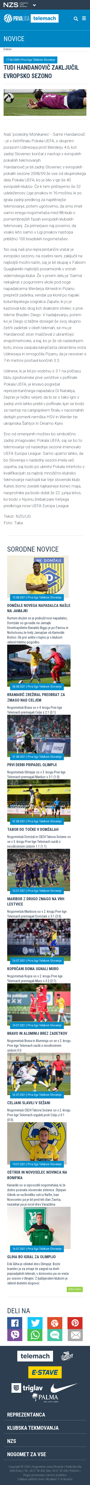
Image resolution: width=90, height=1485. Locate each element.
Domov (8, 49)
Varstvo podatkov (56, 1475)
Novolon (67, 1479)
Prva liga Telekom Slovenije (38, 60)
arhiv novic (74, 1289)
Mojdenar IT (53, 1479)
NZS (11, 1441)
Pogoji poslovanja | (34, 1475)
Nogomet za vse (26, 1454)
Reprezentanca (26, 1415)
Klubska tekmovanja (33, 1428)
